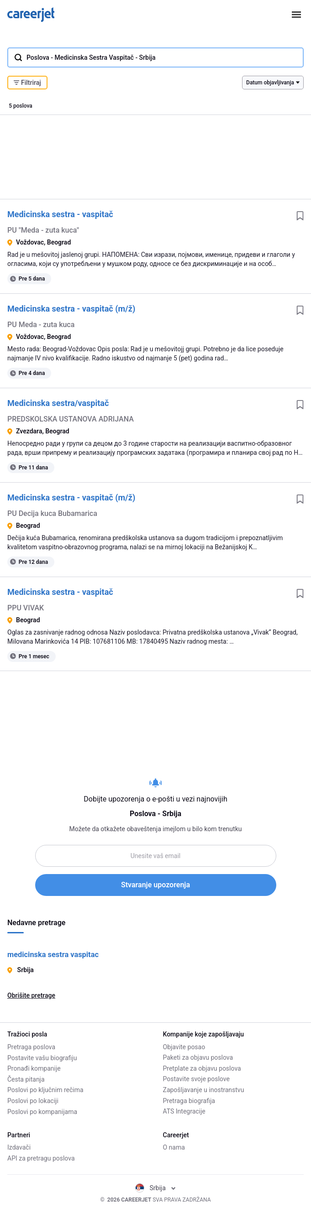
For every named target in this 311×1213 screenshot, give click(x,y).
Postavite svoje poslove (196, 1079)
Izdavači (19, 1147)
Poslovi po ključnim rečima (45, 1089)
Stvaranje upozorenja (155, 884)
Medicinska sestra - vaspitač (60, 214)
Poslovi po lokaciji (32, 1100)
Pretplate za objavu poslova (202, 1068)
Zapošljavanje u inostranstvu (203, 1089)
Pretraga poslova (31, 1047)
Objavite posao (184, 1047)
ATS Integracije (184, 1111)
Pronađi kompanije (34, 1068)
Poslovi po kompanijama (42, 1111)
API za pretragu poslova (41, 1158)
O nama (174, 1147)
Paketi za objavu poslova (198, 1058)
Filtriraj (27, 82)
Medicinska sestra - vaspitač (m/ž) (71, 308)
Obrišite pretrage (31, 995)
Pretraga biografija (189, 1100)
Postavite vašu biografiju (42, 1058)
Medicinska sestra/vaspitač (58, 403)
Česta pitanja (26, 1079)
